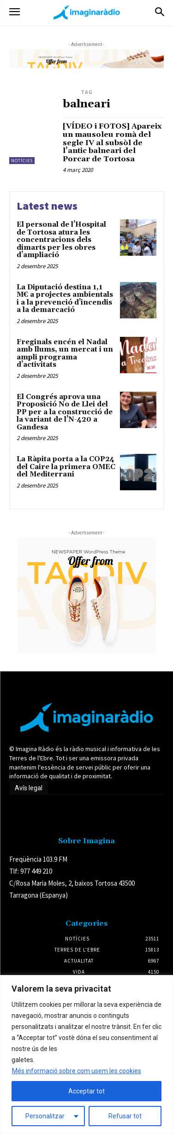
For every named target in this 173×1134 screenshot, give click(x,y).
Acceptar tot (86, 1091)
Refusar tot (125, 1116)
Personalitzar (45, 1116)
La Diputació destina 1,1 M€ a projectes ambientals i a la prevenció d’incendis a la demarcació (65, 299)
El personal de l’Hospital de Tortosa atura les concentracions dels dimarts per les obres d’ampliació (61, 239)
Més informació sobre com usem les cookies (76, 1071)
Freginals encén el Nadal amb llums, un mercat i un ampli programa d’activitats (65, 354)
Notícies (22, 161)
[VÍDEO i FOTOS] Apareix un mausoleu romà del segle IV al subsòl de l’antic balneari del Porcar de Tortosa (112, 142)
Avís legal (28, 788)
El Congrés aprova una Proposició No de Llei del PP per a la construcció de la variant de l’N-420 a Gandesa (65, 412)
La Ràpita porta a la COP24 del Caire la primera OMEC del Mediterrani (66, 467)
